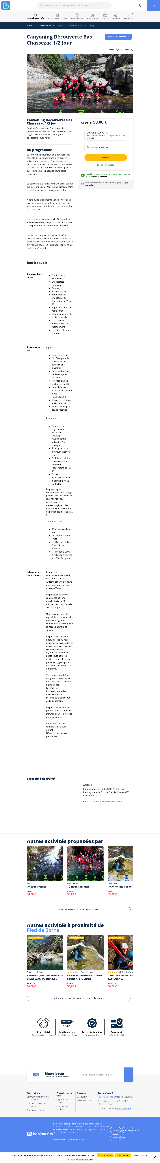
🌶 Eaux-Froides (36, 886)
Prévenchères (72, 883)
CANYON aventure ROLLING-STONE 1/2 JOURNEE (85, 977)
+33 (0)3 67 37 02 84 (107, 1097)
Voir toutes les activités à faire (72, 1139)
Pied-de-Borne (38, 972)
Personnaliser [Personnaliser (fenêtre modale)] (141, 1155)
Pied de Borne (45, 25)
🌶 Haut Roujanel (78, 886)
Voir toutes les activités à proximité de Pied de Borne (79, 998)
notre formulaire (123, 1108)
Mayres (29, 883)
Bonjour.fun (82, 1097)
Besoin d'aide (118, 1137)
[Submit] (42, 5)
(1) (78, 972)
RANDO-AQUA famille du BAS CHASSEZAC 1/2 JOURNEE (45, 977)
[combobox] (74, 5)
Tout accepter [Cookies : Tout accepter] (105, 1155)
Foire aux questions (35, 1110)
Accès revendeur (131, 1130)
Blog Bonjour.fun (84, 1100)
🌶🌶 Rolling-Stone (120, 886)
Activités (30, 25)
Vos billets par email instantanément (102, 174)
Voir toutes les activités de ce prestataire (78, 909)
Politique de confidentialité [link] (80, 1159)
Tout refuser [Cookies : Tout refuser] (122, 1155)
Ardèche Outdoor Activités (111, 801)
